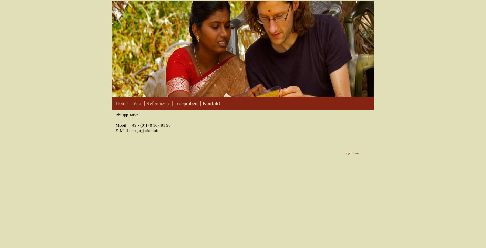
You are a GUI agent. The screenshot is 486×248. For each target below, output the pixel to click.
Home (122, 103)
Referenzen (157, 103)
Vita (137, 103)
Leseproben (185, 103)
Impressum (352, 153)
